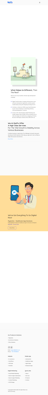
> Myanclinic (10, 337)
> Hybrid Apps (28, 363)
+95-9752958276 (15, 351)
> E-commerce (11, 359)
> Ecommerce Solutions (13, 340)
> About (26, 373)
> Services (27, 375)
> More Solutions (11, 342)
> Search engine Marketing (14, 377)
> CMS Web (10, 363)
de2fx (15, 389)
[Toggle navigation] (39, 2)
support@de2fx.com (15, 350)
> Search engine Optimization (14, 375)
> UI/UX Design (11, 382)
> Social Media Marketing (13, 373)
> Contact (27, 380)
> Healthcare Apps (29, 361)
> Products (27, 377)
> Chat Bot (10, 365)
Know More (10, 139)
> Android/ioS (28, 359)
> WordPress (11, 361)
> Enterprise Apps (29, 365)
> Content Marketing (12, 380)
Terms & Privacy (11, 391)
